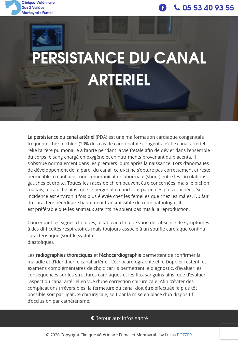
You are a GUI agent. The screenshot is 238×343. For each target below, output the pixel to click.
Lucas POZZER (178, 335)
